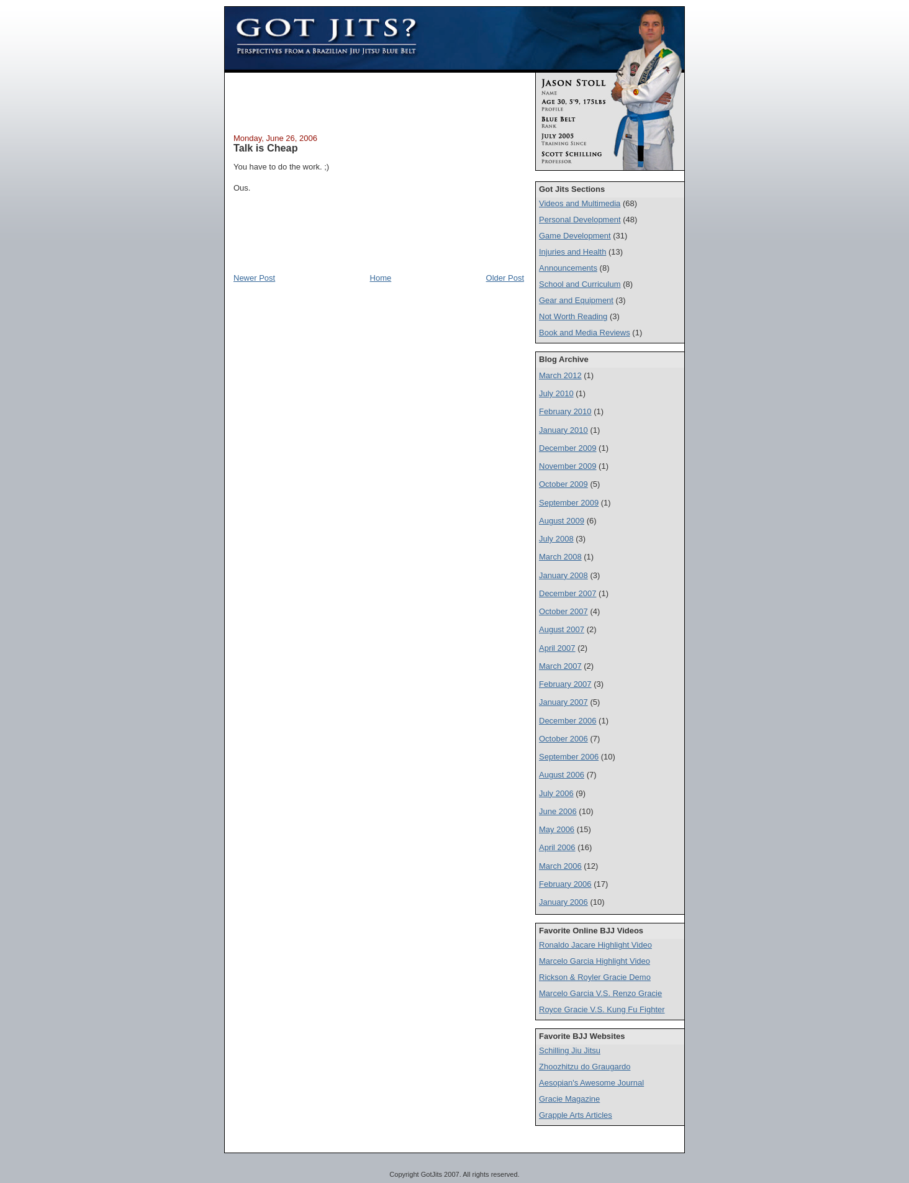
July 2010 (556, 393)
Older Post (505, 278)
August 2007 (561, 629)
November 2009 (568, 466)
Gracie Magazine (569, 1099)
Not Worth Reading (573, 316)
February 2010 (565, 411)
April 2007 (557, 648)
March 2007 (560, 666)
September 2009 (569, 502)
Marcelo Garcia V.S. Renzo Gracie (600, 993)
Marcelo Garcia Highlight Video (594, 961)
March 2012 (560, 375)
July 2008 (556, 538)
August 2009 (561, 520)
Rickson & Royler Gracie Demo (595, 977)
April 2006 (557, 847)
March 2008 (560, 556)
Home (381, 278)
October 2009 (563, 484)
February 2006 (565, 884)
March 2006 (560, 866)
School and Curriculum (580, 284)
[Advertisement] (378, 101)
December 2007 (568, 593)
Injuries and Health (572, 251)
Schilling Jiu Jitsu (569, 1050)
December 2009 (568, 448)
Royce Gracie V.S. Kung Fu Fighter (602, 1009)
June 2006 (558, 811)
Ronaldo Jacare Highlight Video (595, 945)
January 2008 (563, 575)
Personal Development (580, 219)
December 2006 (568, 720)
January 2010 (563, 430)
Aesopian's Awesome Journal (591, 1082)
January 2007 (563, 702)
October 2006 (563, 738)
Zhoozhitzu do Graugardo (584, 1066)
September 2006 (569, 756)
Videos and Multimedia (579, 203)
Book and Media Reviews (584, 332)
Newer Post (254, 278)
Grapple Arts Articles (575, 1115)
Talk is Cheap (265, 147)
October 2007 (563, 611)
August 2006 (561, 774)
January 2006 (563, 902)
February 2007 (565, 684)
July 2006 (556, 793)
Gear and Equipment (576, 300)
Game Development (575, 235)
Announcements (568, 268)
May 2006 (556, 829)
